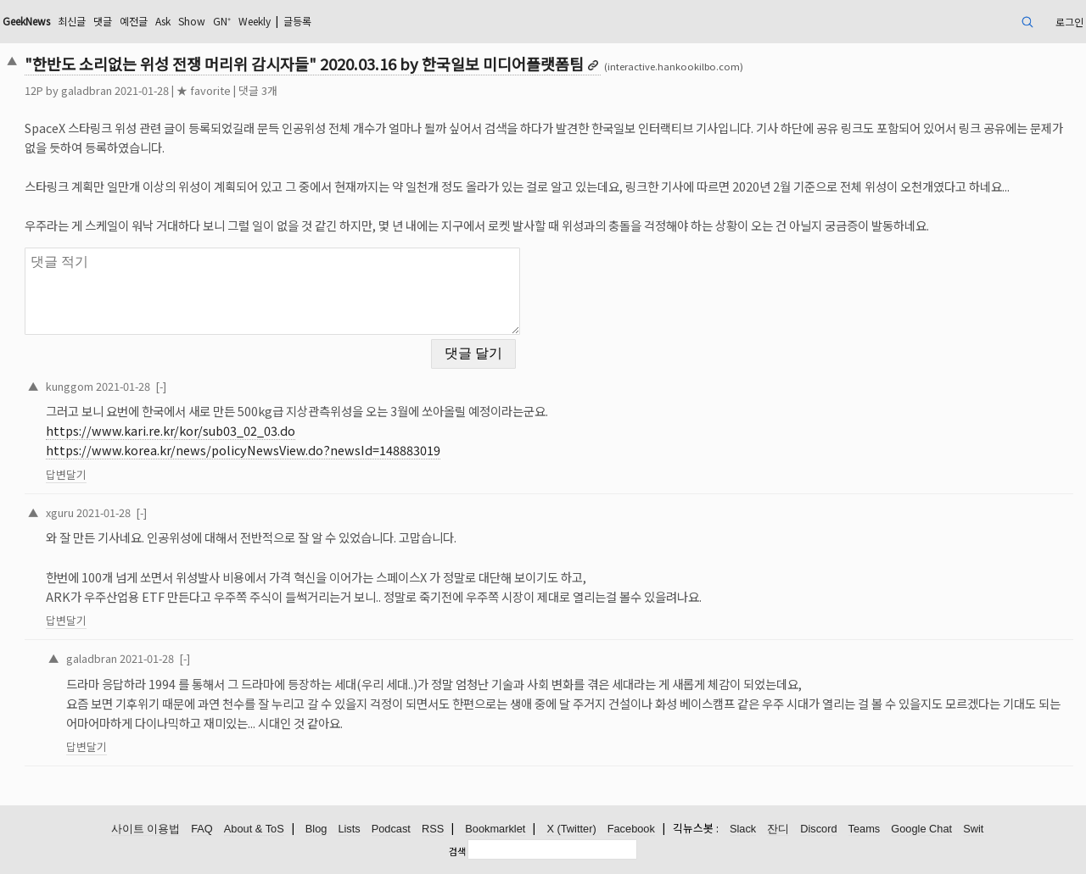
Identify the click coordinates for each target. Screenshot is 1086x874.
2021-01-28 (123, 386)
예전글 (134, 21)
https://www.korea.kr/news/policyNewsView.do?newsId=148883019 (243, 450)
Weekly (254, 21)
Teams (864, 828)
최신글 (72, 21)
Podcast (391, 828)
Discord (818, 828)
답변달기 (66, 474)
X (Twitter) (571, 828)
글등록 (297, 21)
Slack (743, 828)
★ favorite (203, 90)
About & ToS (254, 828)
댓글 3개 (257, 90)
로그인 (1069, 21)
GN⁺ (222, 21)
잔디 (778, 828)
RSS (433, 828)
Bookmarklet (495, 828)
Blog (316, 828)
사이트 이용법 (146, 828)
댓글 (102, 21)
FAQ (202, 828)
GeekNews (26, 21)
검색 (457, 851)
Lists (349, 828)
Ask (163, 21)
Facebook (631, 828)
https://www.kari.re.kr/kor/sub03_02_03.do (170, 430)
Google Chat (921, 828)
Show (191, 21)
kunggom (69, 386)
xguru (60, 512)
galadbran (86, 90)
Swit (973, 828)
